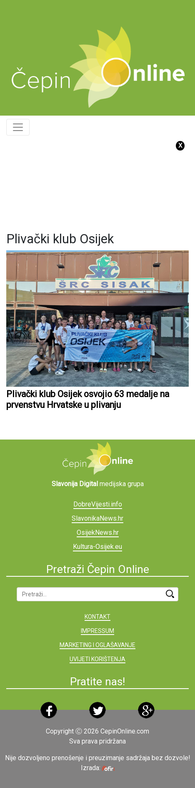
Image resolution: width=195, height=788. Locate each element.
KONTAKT (97, 616)
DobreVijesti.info (97, 504)
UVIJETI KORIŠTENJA (97, 659)
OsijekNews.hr (98, 532)
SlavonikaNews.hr (97, 518)
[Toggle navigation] (18, 127)
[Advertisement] (100, 10)
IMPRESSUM (97, 630)
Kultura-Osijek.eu (97, 547)
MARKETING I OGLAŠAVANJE (97, 645)
